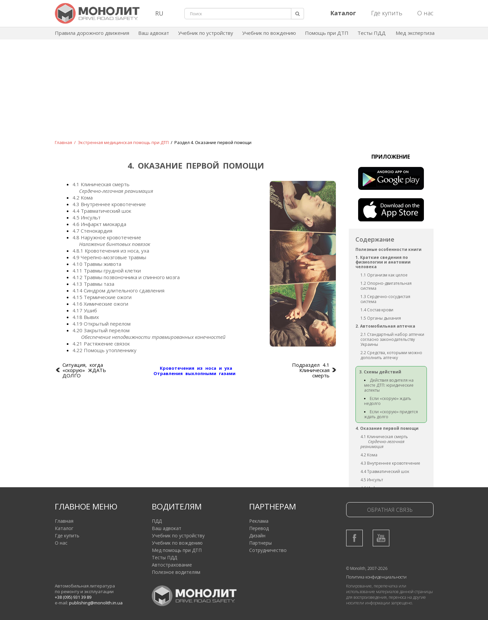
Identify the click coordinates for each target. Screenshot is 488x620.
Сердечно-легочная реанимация (116, 191)
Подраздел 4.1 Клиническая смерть (311, 370)
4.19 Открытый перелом (101, 323)
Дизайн (257, 535)
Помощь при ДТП (326, 33)
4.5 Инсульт (86, 217)
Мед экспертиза (415, 33)
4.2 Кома (82, 197)
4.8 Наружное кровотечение (106, 237)
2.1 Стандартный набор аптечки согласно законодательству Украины (392, 339)
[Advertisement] (244, 94)
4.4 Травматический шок (101, 210)
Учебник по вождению (269, 33)
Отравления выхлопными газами (194, 373)
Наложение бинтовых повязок (114, 244)
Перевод (259, 528)
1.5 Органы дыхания (380, 318)
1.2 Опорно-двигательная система (386, 285)
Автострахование (172, 565)
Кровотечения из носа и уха (196, 368)
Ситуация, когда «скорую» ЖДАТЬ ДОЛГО (84, 370)
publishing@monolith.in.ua (96, 603)
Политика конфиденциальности (376, 577)
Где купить (386, 13)
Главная (63, 142)
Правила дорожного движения (92, 33)
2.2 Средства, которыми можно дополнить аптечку (391, 355)
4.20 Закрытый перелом (101, 330)
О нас (425, 13)
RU (159, 13)
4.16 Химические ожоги (100, 303)
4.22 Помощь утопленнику (104, 350)
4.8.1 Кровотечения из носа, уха (110, 250)
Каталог (64, 528)
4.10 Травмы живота (96, 264)
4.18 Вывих (85, 317)
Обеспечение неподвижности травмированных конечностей (153, 337)
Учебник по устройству (205, 33)
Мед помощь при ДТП (177, 550)
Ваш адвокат (153, 33)
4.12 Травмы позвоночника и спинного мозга (126, 277)
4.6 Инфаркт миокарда (99, 224)
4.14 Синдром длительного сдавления (118, 290)
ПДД (157, 521)
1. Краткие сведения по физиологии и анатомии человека (383, 262)
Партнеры (260, 543)
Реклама (258, 521)
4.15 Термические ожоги (102, 297)
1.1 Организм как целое (384, 275)
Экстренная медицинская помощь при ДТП (123, 142)
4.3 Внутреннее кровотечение (109, 204)
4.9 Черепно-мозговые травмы (109, 257)
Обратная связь (390, 509)
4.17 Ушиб (84, 310)
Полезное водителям (176, 572)
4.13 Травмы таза (93, 283)
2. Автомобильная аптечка (385, 326)
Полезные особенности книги (388, 249)
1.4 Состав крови (376, 310)
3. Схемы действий (380, 372)
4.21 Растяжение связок (101, 343)
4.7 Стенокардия (92, 230)
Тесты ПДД (371, 33)
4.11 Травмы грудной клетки (106, 270)
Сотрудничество (268, 550)
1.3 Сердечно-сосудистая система (385, 299)
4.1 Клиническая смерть (101, 184)
